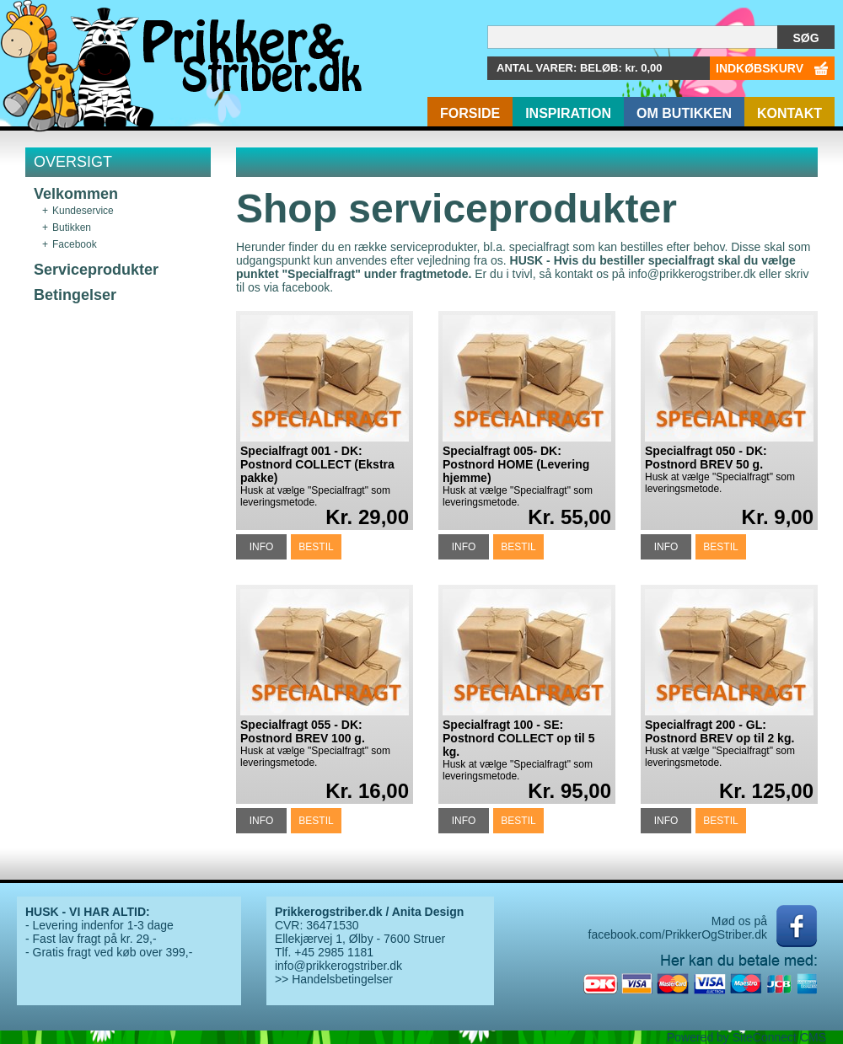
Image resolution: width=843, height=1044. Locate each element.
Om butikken (684, 113)
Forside (470, 113)
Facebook (74, 244)
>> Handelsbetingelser (334, 979)
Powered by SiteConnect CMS (746, 1037)
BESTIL (315, 547)
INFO (262, 547)
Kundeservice (83, 211)
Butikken (71, 227)
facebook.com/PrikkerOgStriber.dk (677, 934)
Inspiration (568, 113)
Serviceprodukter (96, 269)
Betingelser (75, 294)
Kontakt (789, 113)
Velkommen (76, 193)
